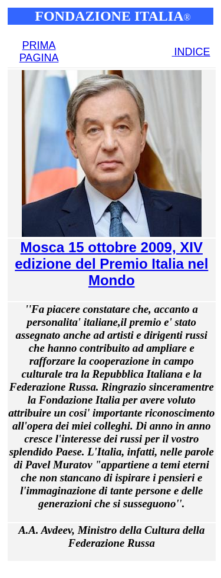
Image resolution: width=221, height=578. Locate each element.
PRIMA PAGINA (39, 51)
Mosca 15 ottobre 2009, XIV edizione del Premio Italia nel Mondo (111, 263)
